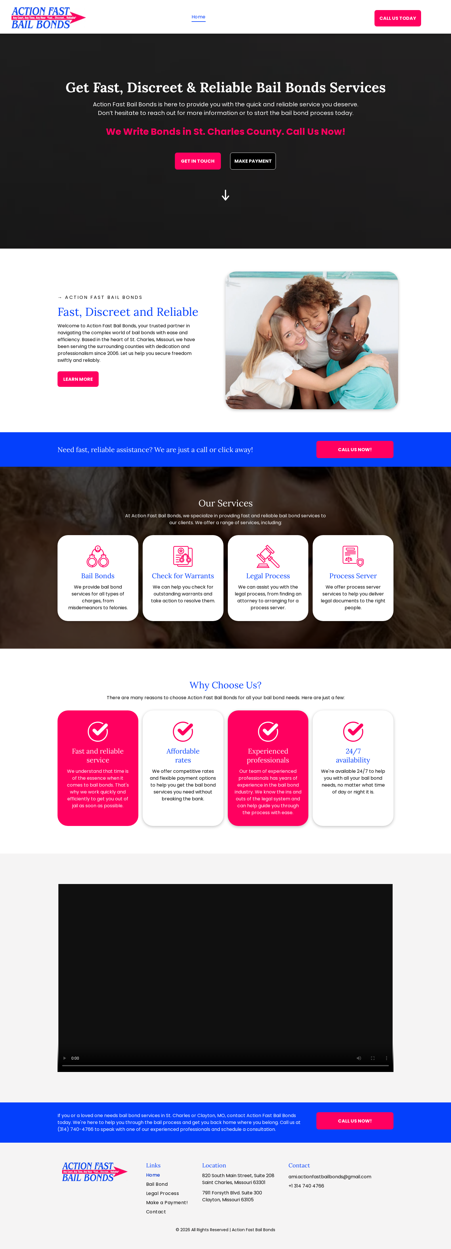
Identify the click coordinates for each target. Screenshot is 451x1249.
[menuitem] (198, 17)
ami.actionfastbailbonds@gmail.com (329, 1176)
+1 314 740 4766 (306, 1186)
